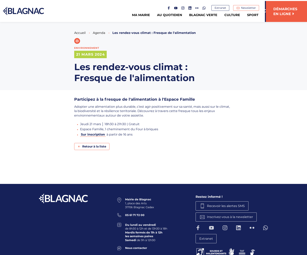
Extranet (221, 8)
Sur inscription (93, 134)
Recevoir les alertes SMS (226, 206)
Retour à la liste (94, 146)
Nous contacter (136, 248)
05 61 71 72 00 (134, 215)
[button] (77, 41)
